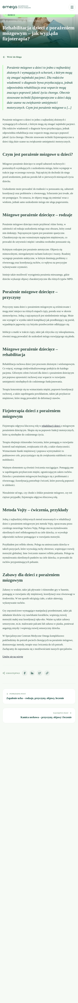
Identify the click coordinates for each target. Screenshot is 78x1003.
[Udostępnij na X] (39, 673)
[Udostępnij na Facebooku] (24, 673)
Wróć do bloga (12, 57)
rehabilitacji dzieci (51, 425)
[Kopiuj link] (47, 673)
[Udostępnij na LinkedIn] (32, 673)
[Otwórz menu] (72, 7)
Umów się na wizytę (13, 656)
